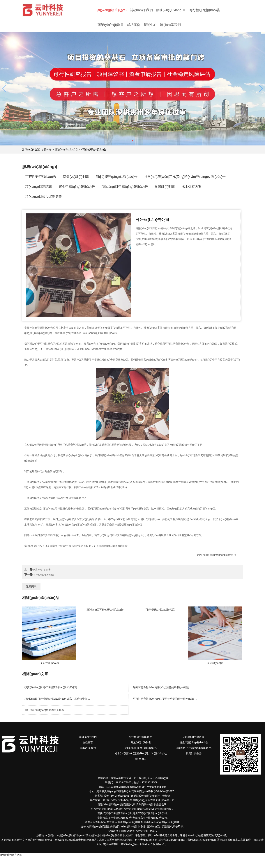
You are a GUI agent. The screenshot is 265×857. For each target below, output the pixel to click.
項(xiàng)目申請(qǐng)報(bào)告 (125, 186)
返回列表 (31, 586)
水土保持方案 (192, 186)
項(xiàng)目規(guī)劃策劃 (43, 196)
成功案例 (133, 25)
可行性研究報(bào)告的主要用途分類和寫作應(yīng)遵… (165, 698)
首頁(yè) (46, 149)
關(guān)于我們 (141, 10)
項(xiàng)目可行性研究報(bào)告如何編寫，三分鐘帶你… (57, 698)
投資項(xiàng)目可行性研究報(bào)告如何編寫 (50, 687)
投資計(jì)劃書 (165, 186)
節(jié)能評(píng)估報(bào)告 (116, 177)
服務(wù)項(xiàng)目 (171, 10)
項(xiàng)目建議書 (38, 186)
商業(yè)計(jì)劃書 (111, 25)
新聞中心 (150, 25)
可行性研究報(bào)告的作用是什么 (44, 710)
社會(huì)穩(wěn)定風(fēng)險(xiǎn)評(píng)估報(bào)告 (185, 177)
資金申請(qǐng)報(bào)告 (77, 186)
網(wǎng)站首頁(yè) (112, 10)
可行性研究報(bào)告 (204, 10)
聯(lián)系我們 (170, 25)
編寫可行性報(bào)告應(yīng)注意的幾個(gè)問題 (161, 687)
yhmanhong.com (221, 554)
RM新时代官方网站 (11, 854)
